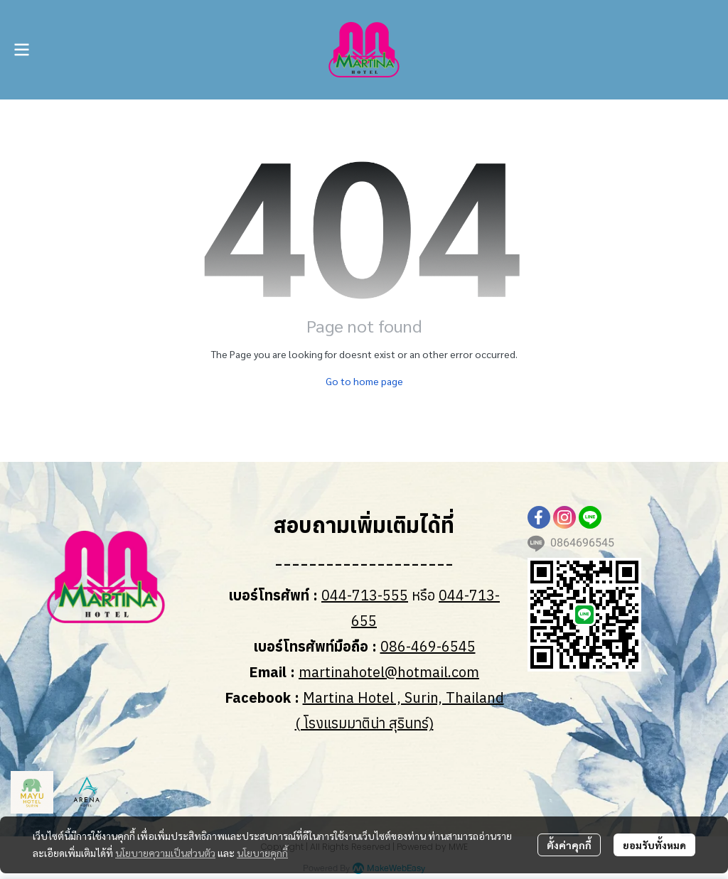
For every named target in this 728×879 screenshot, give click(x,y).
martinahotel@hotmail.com (389, 671)
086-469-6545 (428, 646)
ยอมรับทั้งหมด (654, 844)
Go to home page (364, 380)
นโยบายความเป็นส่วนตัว (165, 852)
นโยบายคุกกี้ (262, 852)
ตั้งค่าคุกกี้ (569, 844)
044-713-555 (364, 595)
